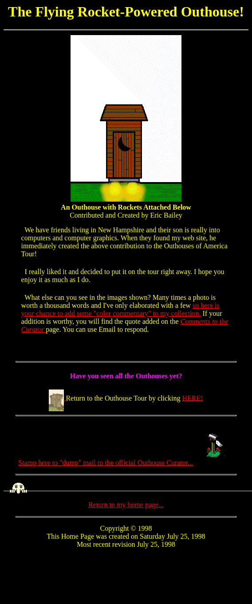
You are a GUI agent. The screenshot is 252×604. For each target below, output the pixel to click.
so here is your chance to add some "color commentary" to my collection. (120, 309)
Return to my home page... (126, 505)
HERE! (192, 397)
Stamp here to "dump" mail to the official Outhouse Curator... (126, 462)
